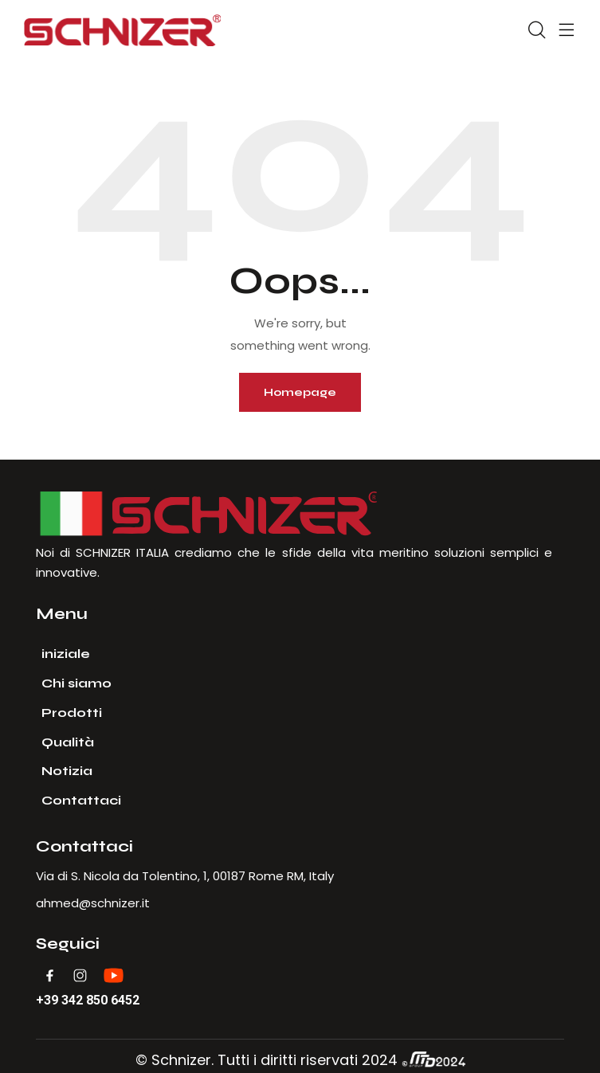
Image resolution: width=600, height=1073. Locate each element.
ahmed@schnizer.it (93, 903)
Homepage (300, 392)
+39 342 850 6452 (87, 1000)
